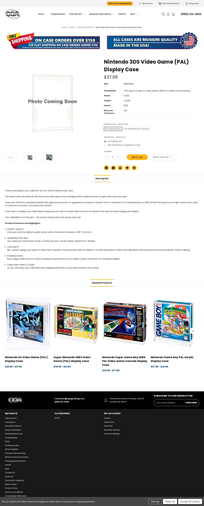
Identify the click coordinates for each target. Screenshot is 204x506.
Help (134, 14)
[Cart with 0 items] (173, 14)
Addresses (109, 422)
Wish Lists (146, 3)
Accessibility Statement (15, 496)
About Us (9, 476)
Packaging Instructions (15, 461)
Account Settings (112, 433)
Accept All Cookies (190, 501)
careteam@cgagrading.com (70, 398)
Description (102, 178)
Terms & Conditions (14, 492)
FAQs (7, 441)
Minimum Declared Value (16, 457)
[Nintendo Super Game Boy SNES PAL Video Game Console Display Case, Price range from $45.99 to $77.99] (125, 323)
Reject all (170, 501)
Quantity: (108, 151)
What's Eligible (11, 449)
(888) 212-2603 (191, 14)
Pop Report (77, 14)
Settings (155, 501)
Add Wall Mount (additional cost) (124, 145)
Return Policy (11, 484)
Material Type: (116, 124)
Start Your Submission (119, 3)
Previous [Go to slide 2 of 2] (9, 331)
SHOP (42, 14)
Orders (107, 418)
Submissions (58, 14)
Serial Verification (13, 430)
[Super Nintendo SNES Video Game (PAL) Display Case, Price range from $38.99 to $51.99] (76, 323)
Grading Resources (101, 14)
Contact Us (10, 472)
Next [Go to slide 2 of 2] (193, 331)
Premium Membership (15, 453)
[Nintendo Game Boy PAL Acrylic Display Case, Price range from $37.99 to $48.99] (173, 323)
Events (122, 14)
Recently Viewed (112, 430)
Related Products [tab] (102, 282)
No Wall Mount (115, 141)
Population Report (13, 426)
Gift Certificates (169, 3)
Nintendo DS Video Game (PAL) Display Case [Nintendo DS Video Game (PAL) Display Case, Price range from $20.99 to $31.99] (26, 359)
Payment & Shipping (14, 480)
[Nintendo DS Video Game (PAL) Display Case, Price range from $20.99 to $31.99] (27, 323)
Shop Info (192, 3)
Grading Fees (11, 437)
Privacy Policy (11, 488)
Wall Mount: (115, 137)
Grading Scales (12, 445)
